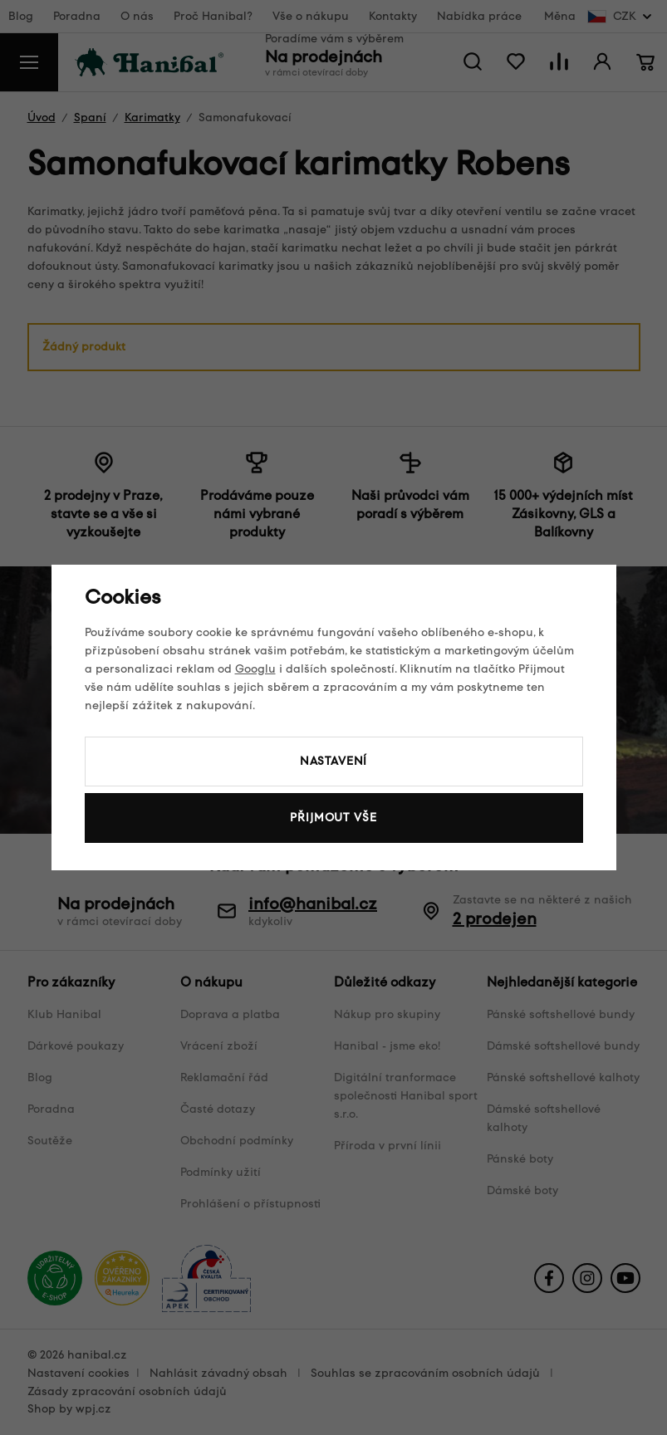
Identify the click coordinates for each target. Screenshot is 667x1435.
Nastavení (334, 761)
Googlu (255, 669)
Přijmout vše (333, 818)
